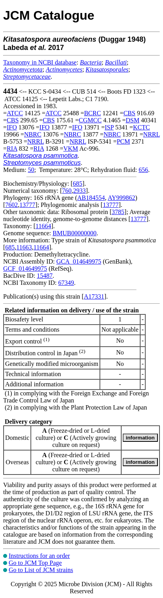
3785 (118, 212)
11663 (24, 247)
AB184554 (91, 197)
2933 (79, 190)
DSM (132, 120)
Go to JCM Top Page (35, 562)
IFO (12, 127)
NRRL (151, 134)
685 (77, 183)
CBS (129, 113)
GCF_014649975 (25, 268)
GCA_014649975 (78, 261)
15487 (44, 275)
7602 (11, 204)
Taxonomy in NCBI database (40, 62)
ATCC (15, 113)
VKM (70, 148)
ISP (109, 127)
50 (31, 169)
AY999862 (121, 197)
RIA (12, 148)
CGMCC (90, 120)
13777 (27, 204)
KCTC (141, 127)
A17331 (94, 296)
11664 (43, 226)
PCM (123, 141)
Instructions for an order (39, 555)
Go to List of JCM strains (41, 570)
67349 (66, 282)
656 (143, 169)
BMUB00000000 (74, 233)
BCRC (92, 113)
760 (66, 190)
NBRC (32, 134)
